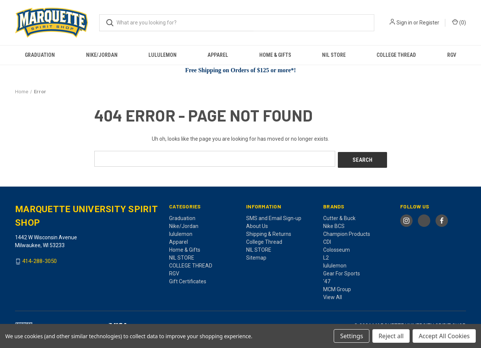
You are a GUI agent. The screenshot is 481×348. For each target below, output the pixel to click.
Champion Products (346, 232)
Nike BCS (334, 225)
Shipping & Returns (268, 232)
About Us (257, 225)
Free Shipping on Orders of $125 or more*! (240, 70)
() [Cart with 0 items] (459, 22)
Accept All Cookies (444, 336)
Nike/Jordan (102, 55)
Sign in (404, 23)
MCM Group (337, 288)
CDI (327, 240)
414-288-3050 (39, 260)
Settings (351, 336)
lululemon (162, 55)
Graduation (40, 55)
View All (332, 296)
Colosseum (336, 248)
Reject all (391, 336)
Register (429, 23)
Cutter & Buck (339, 217)
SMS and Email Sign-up (273, 217)
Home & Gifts (275, 55)
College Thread (264, 240)
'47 (326, 280)
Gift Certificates (187, 280)
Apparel (217, 55)
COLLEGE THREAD (396, 55)
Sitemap (256, 256)
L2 (326, 256)
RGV (451, 55)
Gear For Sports (341, 272)
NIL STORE (334, 55)
